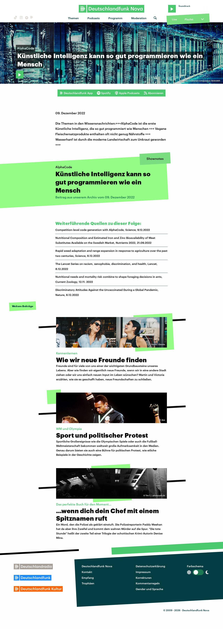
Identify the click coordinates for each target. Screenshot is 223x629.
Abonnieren (153, 93)
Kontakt (87, 572)
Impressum (143, 572)
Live (174, 19)
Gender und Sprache (149, 589)
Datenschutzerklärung (150, 566)
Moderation (139, 18)
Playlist (189, 19)
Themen (73, 18)
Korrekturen (144, 577)
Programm (115, 18)
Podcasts (93, 18)
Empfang (88, 577)
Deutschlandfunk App (76, 93)
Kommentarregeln (148, 583)
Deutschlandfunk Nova (97, 566)
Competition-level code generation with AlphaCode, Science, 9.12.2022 (102, 229)
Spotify (104, 93)
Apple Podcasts (127, 93)
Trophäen (88, 583)
